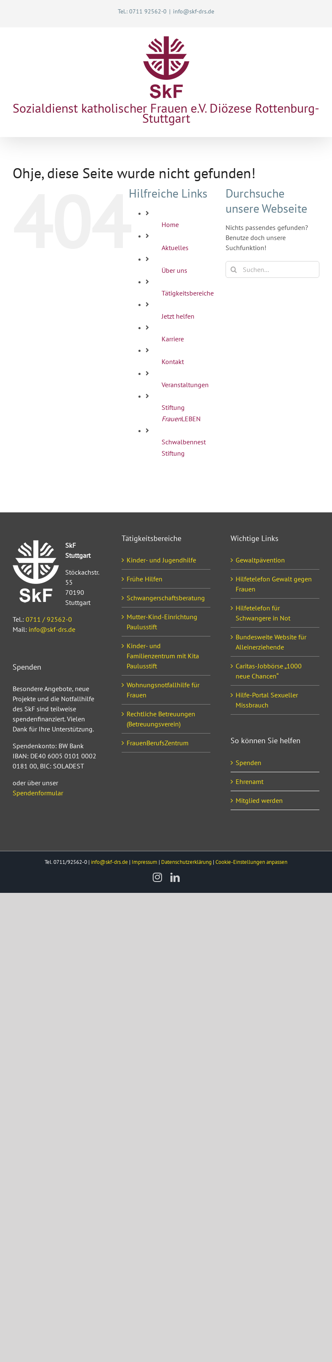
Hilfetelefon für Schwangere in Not (263, 613)
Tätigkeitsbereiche (188, 293)
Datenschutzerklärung (186, 862)
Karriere (173, 339)
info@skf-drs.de (193, 11)
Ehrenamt (249, 781)
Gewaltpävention (260, 560)
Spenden (248, 762)
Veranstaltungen (185, 384)
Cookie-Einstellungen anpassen (251, 862)
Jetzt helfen (178, 316)
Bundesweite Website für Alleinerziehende (271, 642)
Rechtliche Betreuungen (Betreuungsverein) (161, 719)
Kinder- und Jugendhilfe (161, 560)
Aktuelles (175, 247)
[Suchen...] (272, 269)
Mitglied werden (259, 800)
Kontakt (173, 361)
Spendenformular (38, 793)
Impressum (144, 862)
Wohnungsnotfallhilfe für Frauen (163, 690)
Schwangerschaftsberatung (166, 598)
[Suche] (234, 269)
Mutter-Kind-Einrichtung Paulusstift (162, 621)
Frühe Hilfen (144, 579)
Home (170, 224)
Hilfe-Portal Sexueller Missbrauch (267, 700)
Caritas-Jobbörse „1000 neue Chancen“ (269, 671)
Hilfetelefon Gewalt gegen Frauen (274, 584)
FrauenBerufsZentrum (158, 743)
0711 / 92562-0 (49, 619)
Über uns (174, 270)
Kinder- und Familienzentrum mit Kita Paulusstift (163, 655)
